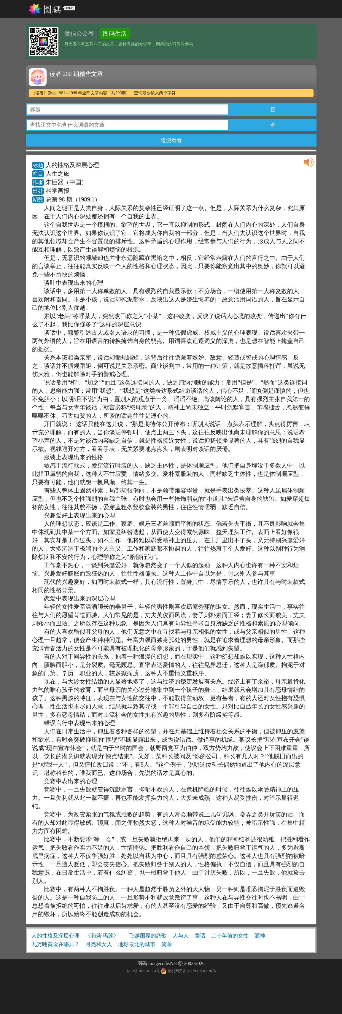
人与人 (181, 936)
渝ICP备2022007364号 (143, 971)
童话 (200, 936)
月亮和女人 (98, 944)
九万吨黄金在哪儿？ (55, 944)
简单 (166, 944)
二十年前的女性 (230, 936)
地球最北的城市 (136, 944)
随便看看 (171, 140)
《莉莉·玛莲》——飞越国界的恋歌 (126, 936)
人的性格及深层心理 (55, 936)
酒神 (259, 936)
